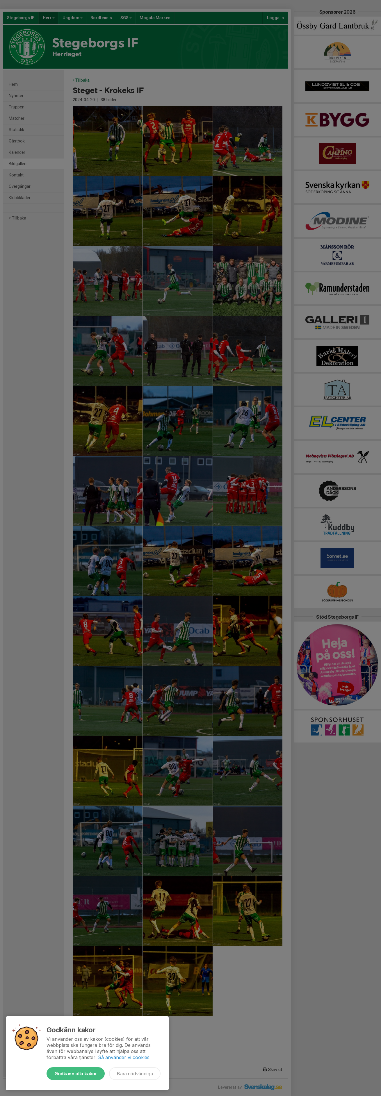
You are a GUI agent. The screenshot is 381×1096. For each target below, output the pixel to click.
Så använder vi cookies (123, 1057)
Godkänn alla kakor (75, 1074)
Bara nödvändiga (135, 1074)
